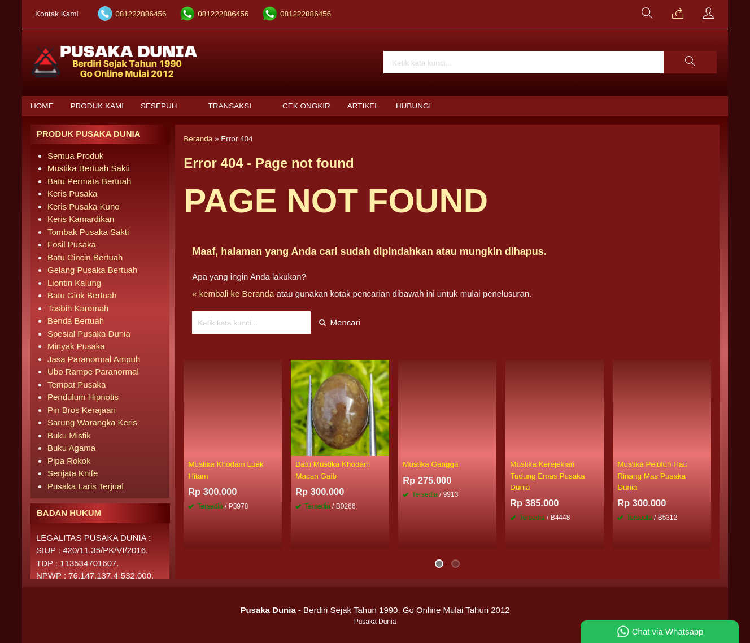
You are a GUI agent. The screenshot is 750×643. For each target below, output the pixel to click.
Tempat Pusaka (76, 384)
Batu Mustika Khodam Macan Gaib (332, 470)
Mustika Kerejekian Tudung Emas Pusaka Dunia (547, 476)
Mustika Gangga (430, 464)
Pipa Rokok (69, 461)
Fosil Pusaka (71, 244)
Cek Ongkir (306, 106)
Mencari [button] (339, 322)
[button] (690, 62)
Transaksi (230, 106)
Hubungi (413, 106)
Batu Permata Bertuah (89, 181)
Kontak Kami (57, 14)
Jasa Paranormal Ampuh (93, 359)
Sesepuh (159, 106)
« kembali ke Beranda (233, 293)
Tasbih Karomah (77, 308)
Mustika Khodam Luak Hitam (226, 470)
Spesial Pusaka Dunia (88, 333)
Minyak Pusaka (76, 346)
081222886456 (140, 14)
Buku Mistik (69, 435)
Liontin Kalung (74, 283)
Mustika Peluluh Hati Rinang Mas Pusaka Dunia (652, 476)
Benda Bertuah (75, 320)
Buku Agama (71, 448)
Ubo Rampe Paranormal (93, 371)
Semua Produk (75, 155)
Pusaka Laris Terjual (85, 486)
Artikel (363, 106)
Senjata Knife (72, 473)
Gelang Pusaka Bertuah (92, 270)
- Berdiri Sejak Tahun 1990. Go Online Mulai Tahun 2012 (374, 610)
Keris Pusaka (72, 193)
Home (42, 106)
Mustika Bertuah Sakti (88, 168)
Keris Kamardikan (80, 219)
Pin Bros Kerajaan (81, 410)
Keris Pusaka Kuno (83, 206)
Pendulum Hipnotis (83, 397)
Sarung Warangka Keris (92, 422)
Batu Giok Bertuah (82, 295)
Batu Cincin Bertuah (85, 257)
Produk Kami (97, 106)
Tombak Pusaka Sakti (88, 232)
